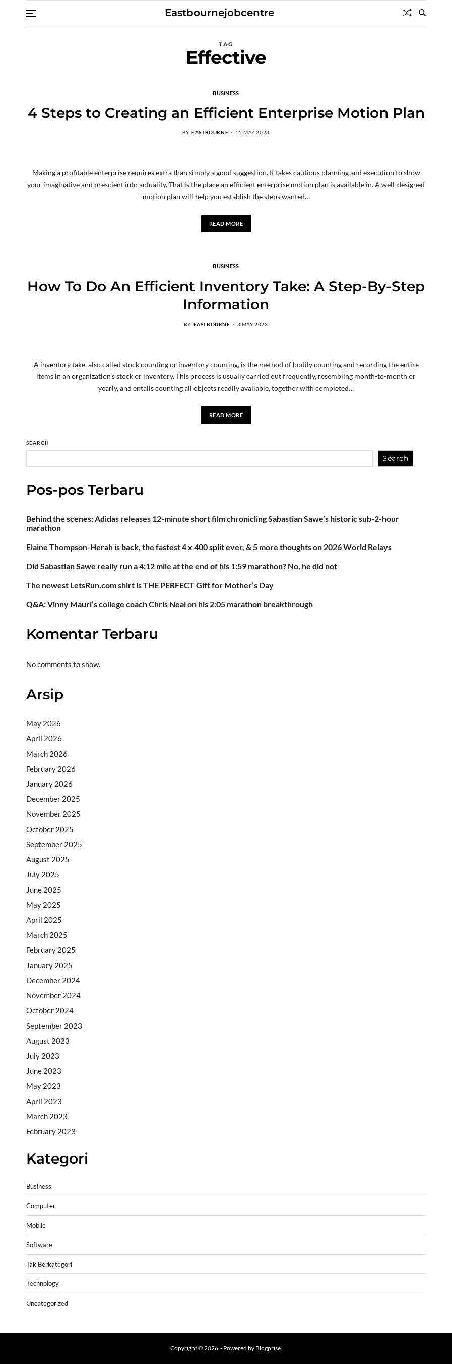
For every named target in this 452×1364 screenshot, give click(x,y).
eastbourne (209, 132)
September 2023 (54, 1025)
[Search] (422, 12)
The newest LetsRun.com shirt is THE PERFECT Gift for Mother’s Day (150, 585)
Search (37, 443)
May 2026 (43, 723)
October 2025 (50, 829)
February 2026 (51, 768)
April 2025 (44, 919)
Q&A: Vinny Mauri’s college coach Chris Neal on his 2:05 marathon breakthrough (169, 604)
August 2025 (48, 859)
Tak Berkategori (49, 1264)
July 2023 (42, 1055)
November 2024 (53, 995)
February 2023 (51, 1131)
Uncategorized (47, 1303)
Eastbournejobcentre (219, 13)
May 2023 (43, 1085)
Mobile (36, 1226)
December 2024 (53, 980)
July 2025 (42, 874)
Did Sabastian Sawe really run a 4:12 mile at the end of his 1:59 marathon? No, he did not (181, 566)
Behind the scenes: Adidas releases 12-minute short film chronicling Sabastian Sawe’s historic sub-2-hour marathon (212, 523)
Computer (40, 1206)
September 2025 (54, 844)
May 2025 (43, 904)
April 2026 (44, 738)
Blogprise (268, 1348)
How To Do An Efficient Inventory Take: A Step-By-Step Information (226, 295)
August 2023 (48, 1040)
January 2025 (49, 965)
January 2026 (49, 783)
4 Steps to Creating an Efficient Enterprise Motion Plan (226, 112)
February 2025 (51, 949)
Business (226, 93)
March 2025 (47, 934)
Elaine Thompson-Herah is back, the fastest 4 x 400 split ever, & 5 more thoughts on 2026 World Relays (209, 547)
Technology (42, 1283)
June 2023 (43, 1070)
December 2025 (53, 798)
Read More (226, 223)
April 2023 (44, 1101)
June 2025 (43, 889)
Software (39, 1245)
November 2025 (53, 814)
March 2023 (47, 1116)
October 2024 (50, 1010)
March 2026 (47, 753)
